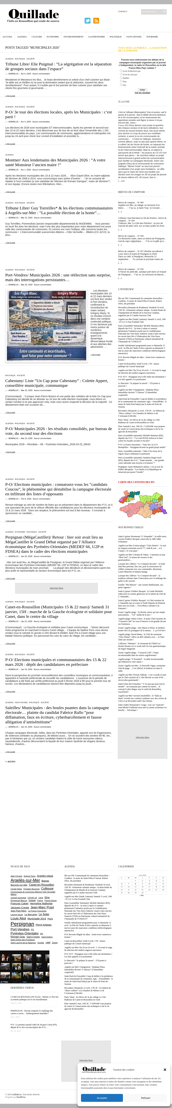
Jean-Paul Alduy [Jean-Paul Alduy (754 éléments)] (18, 911)
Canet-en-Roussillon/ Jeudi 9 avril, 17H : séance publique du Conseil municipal (138, 365)
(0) (123, 181)
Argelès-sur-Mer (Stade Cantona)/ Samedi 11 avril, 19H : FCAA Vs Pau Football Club (142, 320)
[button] (165, 1069)
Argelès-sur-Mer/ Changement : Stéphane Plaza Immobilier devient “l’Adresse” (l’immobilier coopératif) (138, 392)
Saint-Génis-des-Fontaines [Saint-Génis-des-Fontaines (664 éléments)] (23, 940)
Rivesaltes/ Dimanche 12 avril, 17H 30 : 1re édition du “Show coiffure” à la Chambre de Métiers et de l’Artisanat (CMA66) (141, 413)
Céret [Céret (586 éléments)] (40, 898)
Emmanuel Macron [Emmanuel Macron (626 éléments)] (19, 900)
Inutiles (126, 78)
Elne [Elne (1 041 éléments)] (47, 897)
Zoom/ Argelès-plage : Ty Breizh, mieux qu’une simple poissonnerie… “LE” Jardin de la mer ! (141, 613)
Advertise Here (56, 588)
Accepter (102, 1097)
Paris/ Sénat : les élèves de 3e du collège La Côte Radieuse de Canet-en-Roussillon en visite (139, 421)
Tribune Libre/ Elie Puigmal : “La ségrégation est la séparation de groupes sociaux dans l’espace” (58, 66)
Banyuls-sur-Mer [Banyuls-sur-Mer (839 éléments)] (19, 885)
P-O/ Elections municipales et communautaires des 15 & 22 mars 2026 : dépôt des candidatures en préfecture (55, 662)
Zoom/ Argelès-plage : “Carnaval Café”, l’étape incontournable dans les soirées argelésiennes (138, 654)
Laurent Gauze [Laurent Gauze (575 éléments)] (17, 915)
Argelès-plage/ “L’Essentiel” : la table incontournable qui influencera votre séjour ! (141, 660)
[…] (120, 181)
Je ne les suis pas (130, 74)
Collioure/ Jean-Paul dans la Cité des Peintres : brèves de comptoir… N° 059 (142, 219)
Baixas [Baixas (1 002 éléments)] (45, 880)
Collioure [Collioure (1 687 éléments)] (47, 888)
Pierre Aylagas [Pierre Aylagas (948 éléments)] (44, 924)
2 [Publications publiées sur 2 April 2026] (142, 881)
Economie (53, 36)
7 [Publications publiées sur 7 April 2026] (128, 884)
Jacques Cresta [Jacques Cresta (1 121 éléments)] (20, 907)
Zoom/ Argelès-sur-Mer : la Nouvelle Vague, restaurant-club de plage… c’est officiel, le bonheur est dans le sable (142, 668)
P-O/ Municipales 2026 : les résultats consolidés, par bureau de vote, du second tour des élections (58, 431)
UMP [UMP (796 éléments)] (48, 942)
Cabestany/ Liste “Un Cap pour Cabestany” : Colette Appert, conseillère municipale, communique (56, 383)
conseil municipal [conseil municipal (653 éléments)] (18, 898)
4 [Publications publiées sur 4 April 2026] (156, 881)
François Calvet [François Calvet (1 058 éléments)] (19, 903)
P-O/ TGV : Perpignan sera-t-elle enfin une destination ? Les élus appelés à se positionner (142, 378)
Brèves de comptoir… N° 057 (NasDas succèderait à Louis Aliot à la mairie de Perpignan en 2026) (140, 252)
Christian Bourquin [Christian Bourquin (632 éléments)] (31, 889)
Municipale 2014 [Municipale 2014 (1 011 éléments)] (37, 918)
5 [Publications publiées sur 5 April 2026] (163, 881)
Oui (124, 85)
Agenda (22, 36)
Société (30, 59)
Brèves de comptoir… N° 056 (130, 269)
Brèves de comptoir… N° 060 (130, 202)
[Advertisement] (56, 254)
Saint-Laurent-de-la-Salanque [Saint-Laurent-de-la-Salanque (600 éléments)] (23, 943)
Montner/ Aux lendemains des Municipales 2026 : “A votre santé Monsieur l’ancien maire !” (55, 162)
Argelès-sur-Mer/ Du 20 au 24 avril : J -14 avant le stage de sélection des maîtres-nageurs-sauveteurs (142, 371)
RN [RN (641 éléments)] (41, 934)
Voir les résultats (142, 92)
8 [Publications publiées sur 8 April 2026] (135, 884)
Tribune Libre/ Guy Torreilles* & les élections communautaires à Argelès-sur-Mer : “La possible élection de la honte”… (59, 210)
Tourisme (152, 36)
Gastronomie (96, 36)
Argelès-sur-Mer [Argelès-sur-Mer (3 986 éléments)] (25, 880)
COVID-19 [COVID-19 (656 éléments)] (32, 898)
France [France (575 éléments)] (40, 900)
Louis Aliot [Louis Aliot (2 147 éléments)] (18, 918)
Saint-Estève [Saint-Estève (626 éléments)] (47, 937)
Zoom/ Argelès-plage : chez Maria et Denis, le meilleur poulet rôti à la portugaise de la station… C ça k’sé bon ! (142, 629)
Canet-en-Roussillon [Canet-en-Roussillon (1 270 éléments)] (41, 884)
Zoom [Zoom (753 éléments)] (55, 943)
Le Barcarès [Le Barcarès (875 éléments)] (31, 914)
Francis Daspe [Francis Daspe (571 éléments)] (50, 900)
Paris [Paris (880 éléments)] (50, 918)
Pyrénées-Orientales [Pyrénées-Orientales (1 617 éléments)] (25, 933)
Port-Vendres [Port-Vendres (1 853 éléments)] (20, 929)
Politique (116, 36)
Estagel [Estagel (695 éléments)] (32, 900)
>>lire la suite (10, 96)
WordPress (21, 1097)
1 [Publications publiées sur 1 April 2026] (135, 881)
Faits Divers (133, 36)
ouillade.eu (17, 1094)
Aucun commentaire (41, 74)
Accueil (7, 36)
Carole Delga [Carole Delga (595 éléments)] (16, 889)
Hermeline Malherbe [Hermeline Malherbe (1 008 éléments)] (41, 903)
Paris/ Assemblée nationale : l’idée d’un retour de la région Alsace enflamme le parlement (140, 452)
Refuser (145, 1097)
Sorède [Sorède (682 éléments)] (40, 943)
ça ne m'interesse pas (131, 71)
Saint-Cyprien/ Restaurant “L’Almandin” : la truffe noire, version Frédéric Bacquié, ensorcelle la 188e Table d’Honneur (142, 539)
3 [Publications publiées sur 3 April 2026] (149, 881)
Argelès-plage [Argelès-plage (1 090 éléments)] (45, 876)
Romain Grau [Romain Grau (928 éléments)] (18, 936)
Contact (122, 11)
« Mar (141, 895)
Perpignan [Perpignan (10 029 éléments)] (22, 924)
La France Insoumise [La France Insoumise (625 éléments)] (37, 911)
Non (124, 81)
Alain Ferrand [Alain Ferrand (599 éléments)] (16, 876)
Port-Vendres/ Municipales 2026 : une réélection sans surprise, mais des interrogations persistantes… (58, 277)
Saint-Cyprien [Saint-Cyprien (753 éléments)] (33, 937)
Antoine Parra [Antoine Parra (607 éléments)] (29, 876)
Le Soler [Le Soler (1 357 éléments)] (44, 914)
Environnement (74, 36)
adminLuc (13, 74)
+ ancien (10, 761)
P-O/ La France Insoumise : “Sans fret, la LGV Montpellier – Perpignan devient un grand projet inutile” (142, 446)
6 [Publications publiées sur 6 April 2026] (121, 884)
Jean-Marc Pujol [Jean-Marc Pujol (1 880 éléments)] (42, 907)
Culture (37, 36)
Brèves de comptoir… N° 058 (130, 236)
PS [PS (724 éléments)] (32, 929)
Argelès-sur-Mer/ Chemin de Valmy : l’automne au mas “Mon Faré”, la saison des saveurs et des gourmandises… (141, 557)
